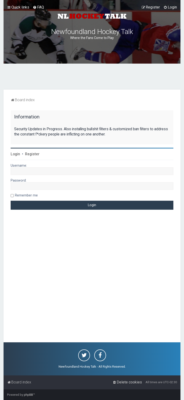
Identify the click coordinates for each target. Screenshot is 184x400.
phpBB (28, 394)
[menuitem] (38, 7)
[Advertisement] (92, 76)
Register (32, 154)
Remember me (26, 195)
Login (15, 154)
